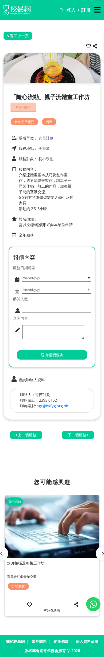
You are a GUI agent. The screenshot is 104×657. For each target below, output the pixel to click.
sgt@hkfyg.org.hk (52, 406)
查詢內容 (20, 318)
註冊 (86, 10)
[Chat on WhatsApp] (93, 604)
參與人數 (20, 298)
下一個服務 (78, 434)
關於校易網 (15, 641)
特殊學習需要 (24, 122)
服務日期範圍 (24, 267)
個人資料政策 (87, 641)
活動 (49, 122)
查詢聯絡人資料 (28, 379)
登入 (71, 10)
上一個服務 (26, 434)
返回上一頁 (18, 35)
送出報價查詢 (52, 354)
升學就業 (18, 586)
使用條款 (61, 641)
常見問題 (39, 641)
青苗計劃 (46, 138)
